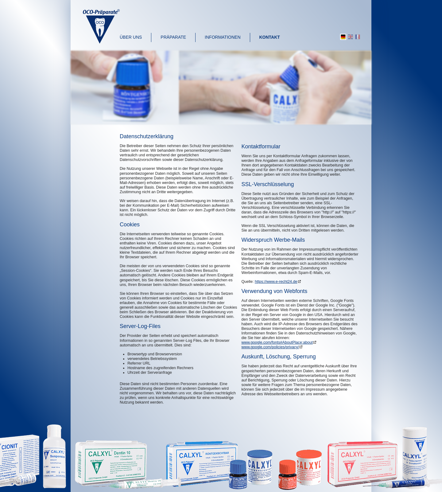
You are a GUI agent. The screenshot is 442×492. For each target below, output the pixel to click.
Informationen (222, 37)
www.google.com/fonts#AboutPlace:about (277, 342)
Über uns (131, 37)
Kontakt (269, 37)
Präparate (173, 37)
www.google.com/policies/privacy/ (270, 347)
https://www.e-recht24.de (276, 281)
